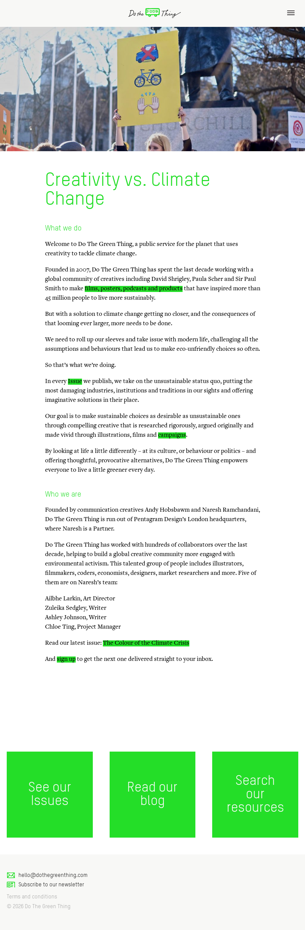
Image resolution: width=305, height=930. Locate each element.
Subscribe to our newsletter (45, 885)
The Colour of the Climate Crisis (146, 643)
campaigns (172, 435)
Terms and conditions (32, 897)
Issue (75, 382)
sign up (66, 660)
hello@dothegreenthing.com (47, 875)
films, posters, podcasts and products (134, 289)
